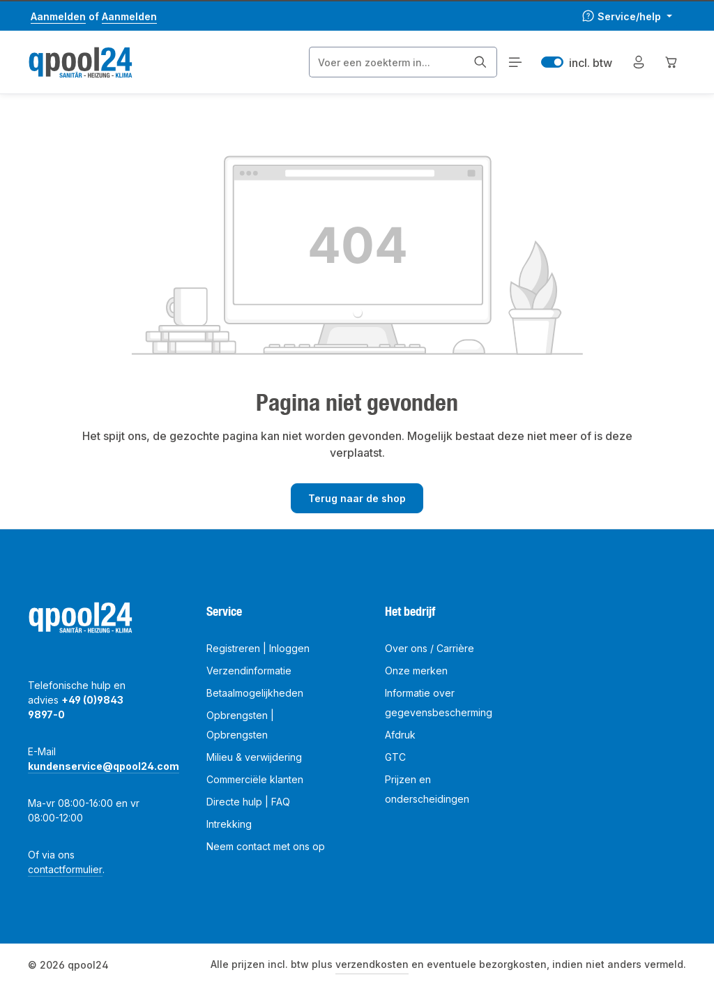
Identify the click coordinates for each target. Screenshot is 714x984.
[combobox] (387, 62)
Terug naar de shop (357, 498)
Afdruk (400, 735)
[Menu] (515, 62)
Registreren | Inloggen (258, 648)
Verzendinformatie (248, 670)
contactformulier (65, 869)
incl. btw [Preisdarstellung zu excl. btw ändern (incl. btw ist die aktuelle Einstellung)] (577, 62)
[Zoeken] (480, 62)
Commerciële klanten (254, 779)
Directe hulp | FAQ (248, 802)
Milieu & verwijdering (254, 757)
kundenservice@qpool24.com (103, 766)
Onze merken (416, 670)
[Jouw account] (638, 62)
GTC (395, 757)
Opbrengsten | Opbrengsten (240, 725)
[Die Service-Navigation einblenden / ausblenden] (627, 16)
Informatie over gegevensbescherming (438, 702)
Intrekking (229, 824)
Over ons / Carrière (429, 648)
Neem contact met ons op (265, 846)
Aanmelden (58, 16)
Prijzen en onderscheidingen (427, 789)
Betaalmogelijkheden (254, 693)
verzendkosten (372, 964)
